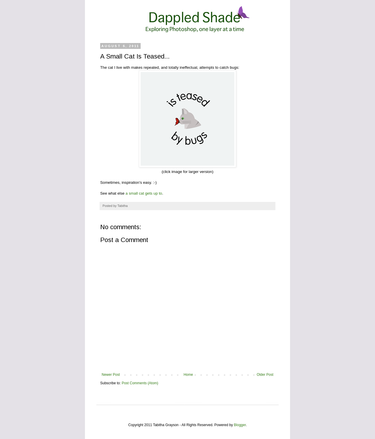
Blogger (240, 425)
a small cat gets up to (144, 193)
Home (188, 375)
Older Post (265, 375)
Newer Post (111, 375)
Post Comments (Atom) (140, 383)
